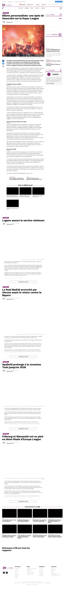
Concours (43, 8)
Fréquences (29, 572)
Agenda (52, 572)
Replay (38, 4)
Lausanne (16, 572)
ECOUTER (22, 4)
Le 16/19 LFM (41, 574)
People (52, 573)
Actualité (21, 8)
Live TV (44, 4)
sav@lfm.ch (48, 584)
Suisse (16, 574)
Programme (30, 4)
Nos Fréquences (54, 574)
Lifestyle (37, 8)
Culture (16, 578)
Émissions (27, 8)
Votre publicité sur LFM (55, 577)
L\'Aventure (41, 577)
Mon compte (59, 1)
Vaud (16, 573)
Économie (16, 577)
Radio (32, 8)
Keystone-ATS (9, 22)
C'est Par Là (41, 573)
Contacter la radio (30, 573)
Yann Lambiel (41, 572)
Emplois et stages (30, 574)
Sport (16, 579)
